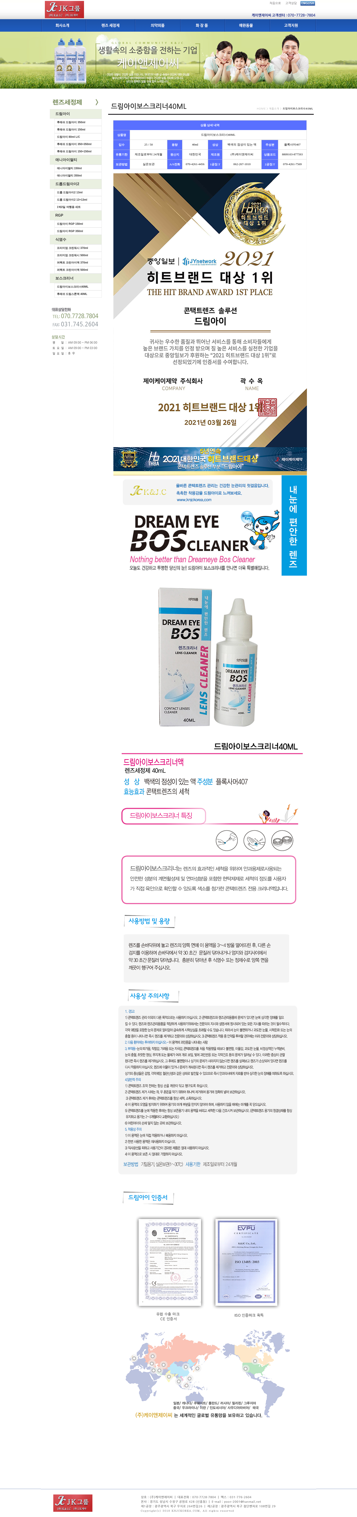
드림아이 (62, 114)
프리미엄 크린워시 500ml (72, 255)
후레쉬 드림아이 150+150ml (74, 151)
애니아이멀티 (66, 160)
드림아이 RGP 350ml (70, 231)
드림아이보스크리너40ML (73, 286)
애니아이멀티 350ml (69, 175)
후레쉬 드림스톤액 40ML (72, 294)
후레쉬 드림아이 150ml (71, 129)
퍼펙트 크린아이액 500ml (72, 269)
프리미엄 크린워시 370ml (72, 248)
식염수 (60, 239)
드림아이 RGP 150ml (70, 223)
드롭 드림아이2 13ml (70, 192)
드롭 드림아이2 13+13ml (72, 199)
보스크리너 (64, 278)
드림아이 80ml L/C (68, 136)
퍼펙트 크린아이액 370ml (72, 262)
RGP (59, 215)
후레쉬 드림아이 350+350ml (74, 144)
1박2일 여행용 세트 (69, 207)
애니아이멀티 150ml (69, 168)
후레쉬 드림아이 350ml (71, 122)
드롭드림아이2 (67, 184)
